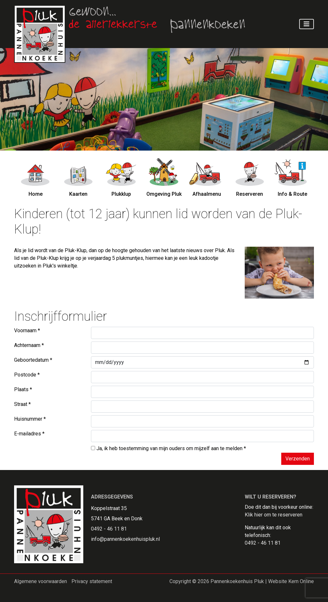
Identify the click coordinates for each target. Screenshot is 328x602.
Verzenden (297, 459)
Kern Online (301, 581)
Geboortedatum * (33, 360)
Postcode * (27, 375)
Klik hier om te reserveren (273, 515)
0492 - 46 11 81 (109, 529)
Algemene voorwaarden (40, 581)
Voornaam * (27, 330)
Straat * (22, 404)
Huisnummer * (30, 419)
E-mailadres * (29, 434)
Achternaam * (29, 345)
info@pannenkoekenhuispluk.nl (125, 539)
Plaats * (23, 389)
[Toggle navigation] (306, 24)
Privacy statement (91, 581)
